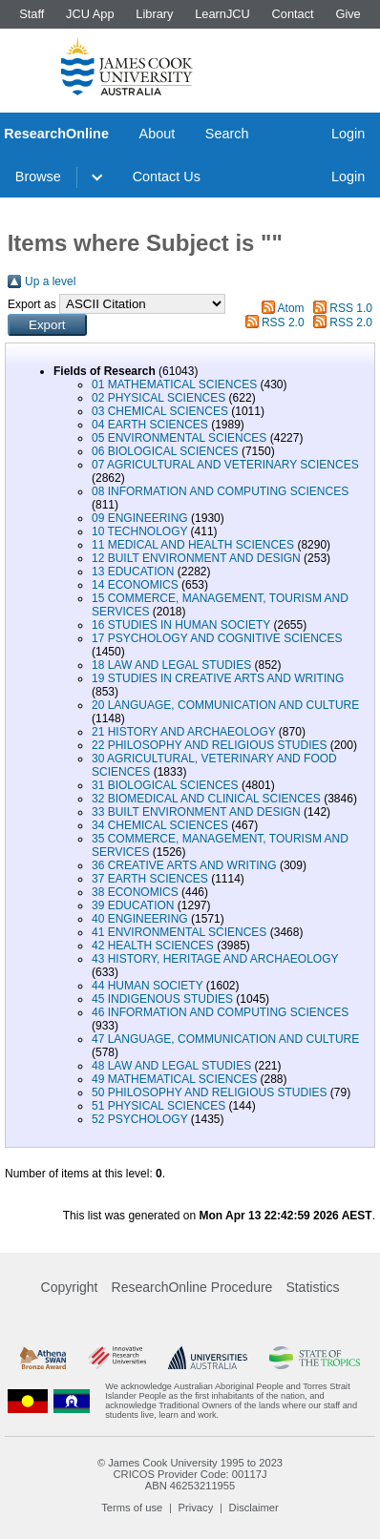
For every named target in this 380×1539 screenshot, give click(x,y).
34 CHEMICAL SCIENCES (160, 825)
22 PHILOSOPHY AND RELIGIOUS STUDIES (209, 745)
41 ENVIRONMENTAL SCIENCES (179, 932)
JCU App (90, 14)
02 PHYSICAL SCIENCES (158, 398)
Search (227, 133)
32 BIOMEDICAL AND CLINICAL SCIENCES (206, 798)
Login (348, 133)
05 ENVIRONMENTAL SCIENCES (179, 438)
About (157, 133)
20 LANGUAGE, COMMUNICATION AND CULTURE (225, 705)
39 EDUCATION (133, 905)
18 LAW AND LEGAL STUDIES (171, 665)
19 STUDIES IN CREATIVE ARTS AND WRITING (218, 678)
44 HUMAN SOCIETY (147, 985)
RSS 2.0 (283, 322)
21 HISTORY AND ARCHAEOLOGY (184, 731)
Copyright (69, 1287)
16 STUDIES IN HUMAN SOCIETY (181, 625)
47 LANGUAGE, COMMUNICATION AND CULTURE (225, 1039)
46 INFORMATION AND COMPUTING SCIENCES (220, 1012)
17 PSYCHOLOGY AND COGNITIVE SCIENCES (217, 638)
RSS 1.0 (350, 308)
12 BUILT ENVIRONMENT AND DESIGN (196, 558)
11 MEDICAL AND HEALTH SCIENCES (193, 544)
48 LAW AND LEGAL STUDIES (171, 1065)
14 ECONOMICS (135, 585)
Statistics (312, 1287)
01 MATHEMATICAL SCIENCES (174, 384)
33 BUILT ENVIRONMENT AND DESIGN (196, 812)
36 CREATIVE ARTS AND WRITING (184, 865)
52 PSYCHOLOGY (140, 1119)
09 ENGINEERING (140, 518)
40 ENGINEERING (140, 918)
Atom (291, 308)
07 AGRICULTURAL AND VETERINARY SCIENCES (225, 464)
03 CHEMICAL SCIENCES (160, 411)
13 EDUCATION (133, 571)
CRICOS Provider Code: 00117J (189, 1474)
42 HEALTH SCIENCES (153, 945)
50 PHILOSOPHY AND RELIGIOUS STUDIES (209, 1092)
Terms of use (131, 1507)
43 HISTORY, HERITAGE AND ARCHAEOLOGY (215, 959)
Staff (31, 14)
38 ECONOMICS (135, 892)
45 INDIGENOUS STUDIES (162, 999)
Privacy (196, 1507)
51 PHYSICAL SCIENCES (158, 1106)
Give (347, 14)
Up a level (50, 281)
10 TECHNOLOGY (139, 531)
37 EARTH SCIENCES (150, 878)
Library (154, 14)
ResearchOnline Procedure (192, 1287)
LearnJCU (222, 14)
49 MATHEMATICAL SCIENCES (174, 1079)
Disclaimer (254, 1507)
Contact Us (167, 176)
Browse (38, 176)
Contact (293, 14)
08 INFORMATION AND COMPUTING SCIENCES (220, 491)
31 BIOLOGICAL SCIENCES (165, 785)
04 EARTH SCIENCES (150, 424)
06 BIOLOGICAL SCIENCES (165, 451)
